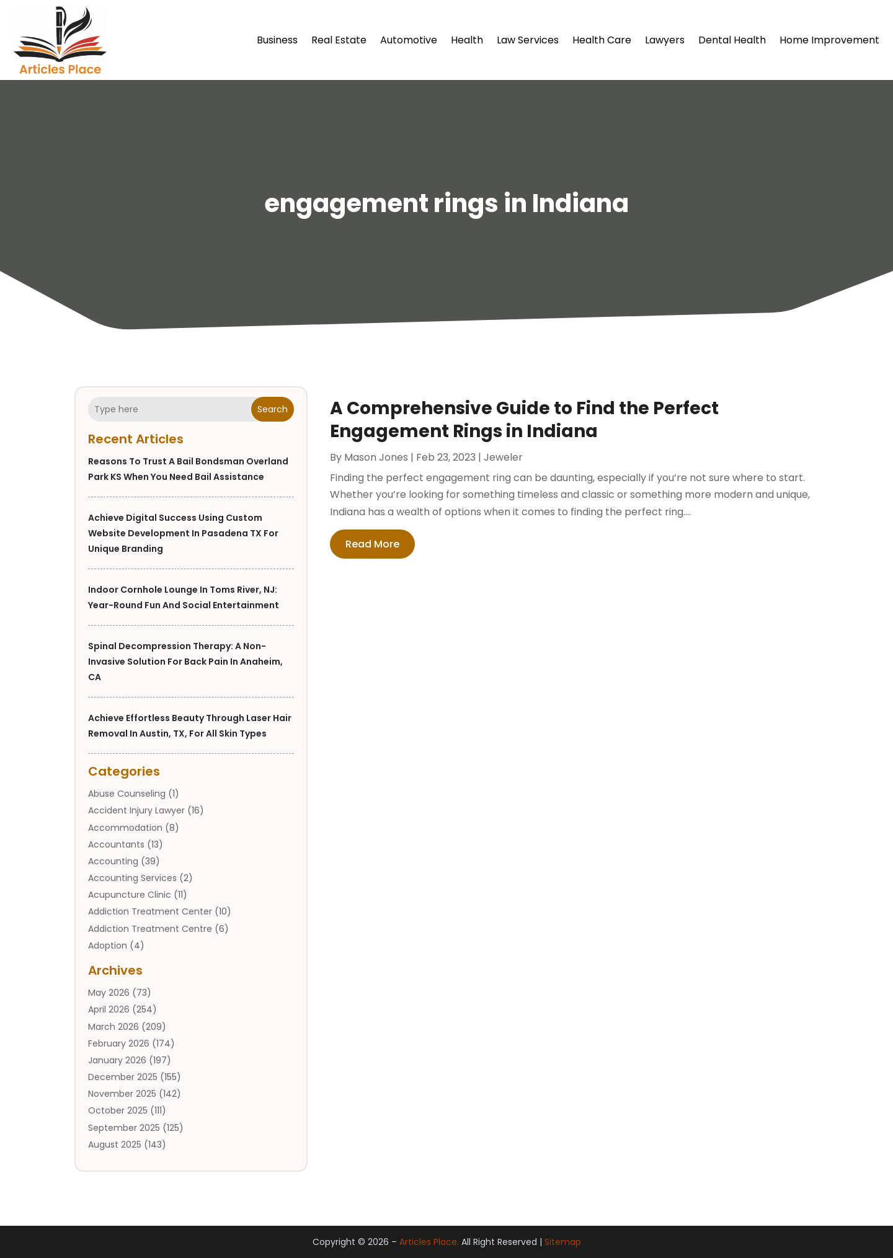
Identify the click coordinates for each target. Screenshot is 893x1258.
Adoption (107, 945)
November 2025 (122, 1093)
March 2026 (113, 1027)
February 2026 (118, 1043)
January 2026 (117, 1060)
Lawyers (665, 40)
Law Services (528, 40)
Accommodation (125, 828)
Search (272, 409)
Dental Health (732, 40)
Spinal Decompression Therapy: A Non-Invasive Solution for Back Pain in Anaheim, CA (185, 661)
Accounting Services (132, 878)
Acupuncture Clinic (129, 894)
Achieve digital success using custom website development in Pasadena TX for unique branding (183, 533)
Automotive (408, 40)
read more (372, 544)
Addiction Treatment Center (150, 911)
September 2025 (124, 1128)
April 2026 (109, 1009)
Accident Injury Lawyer (136, 810)
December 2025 (123, 1077)
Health (467, 40)
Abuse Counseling (127, 793)
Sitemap (562, 1242)
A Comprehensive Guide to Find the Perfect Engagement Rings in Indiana (524, 419)
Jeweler (503, 457)
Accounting (113, 861)
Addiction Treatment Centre (150, 929)
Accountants (116, 844)
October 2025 (118, 1110)
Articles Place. (429, 1242)
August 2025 (114, 1144)
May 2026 (109, 992)
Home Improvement (829, 40)
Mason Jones (376, 457)
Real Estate (339, 40)
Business (277, 40)
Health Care (601, 40)
